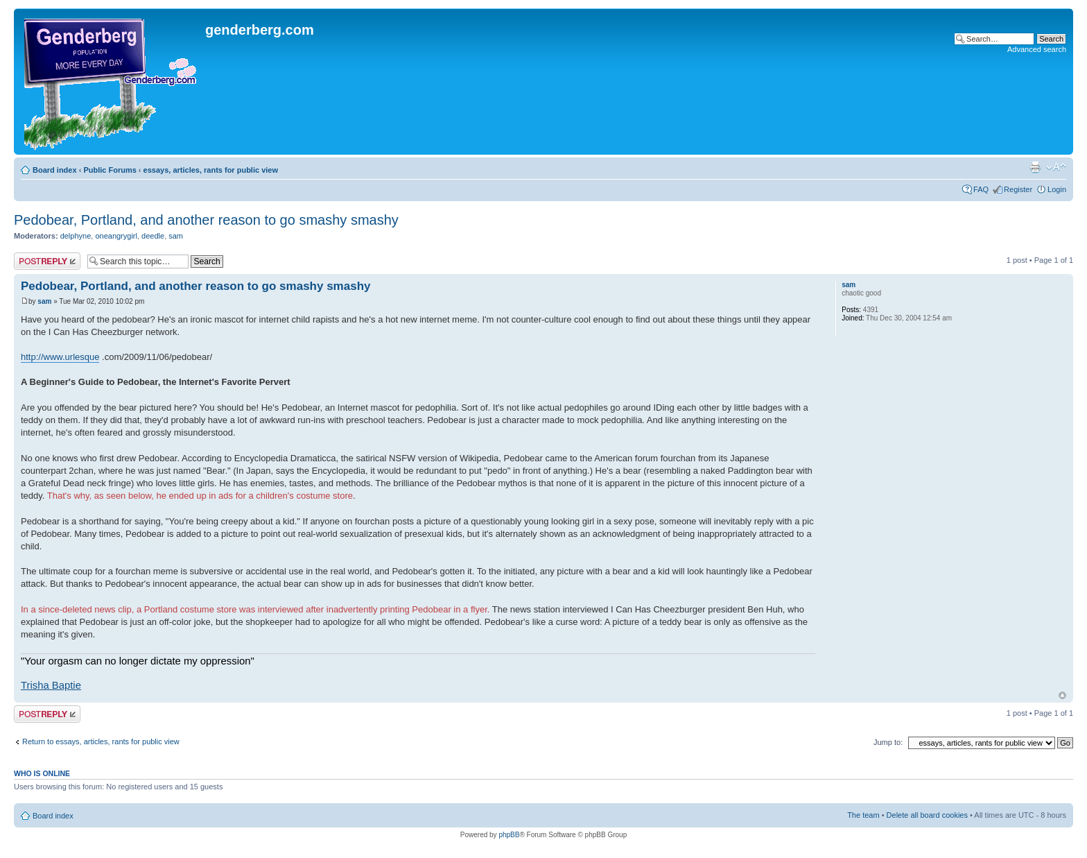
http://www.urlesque (60, 357)
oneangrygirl (116, 236)
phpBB (508, 835)
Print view (1035, 167)
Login (1056, 189)
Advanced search (1036, 49)
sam (175, 236)
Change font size (1056, 167)
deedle (152, 236)
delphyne (76, 236)
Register (1018, 189)
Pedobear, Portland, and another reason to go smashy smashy (206, 220)
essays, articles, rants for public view (211, 170)
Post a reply (47, 261)
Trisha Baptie (51, 685)
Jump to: (888, 742)
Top (1062, 695)
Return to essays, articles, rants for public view (101, 741)
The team (863, 815)
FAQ (981, 189)
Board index (55, 170)
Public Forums (109, 170)
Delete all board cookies (927, 815)
